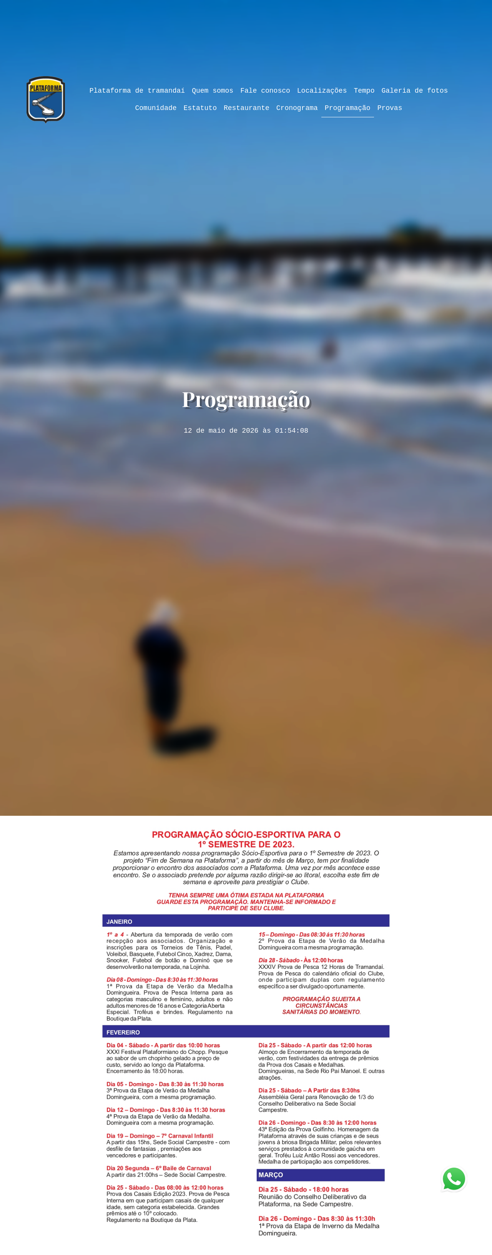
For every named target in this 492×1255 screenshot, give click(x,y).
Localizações (322, 90)
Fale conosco (265, 90)
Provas (389, 108)
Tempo (364, 90)
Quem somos (212, 90)
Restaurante (246, 108)
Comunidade (156, 108)
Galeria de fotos (414, 90)
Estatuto (200, 108)
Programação (348, 108)
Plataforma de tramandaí (137, 90)
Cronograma (297, 108)
